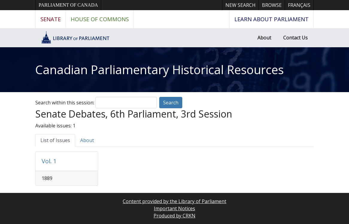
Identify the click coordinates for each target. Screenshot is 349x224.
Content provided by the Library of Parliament (174, 201)
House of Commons (100, 19)
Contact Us (295, 37)
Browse (272, 5)
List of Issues (55, 140)
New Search (240, 5)
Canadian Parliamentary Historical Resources (159, 69)
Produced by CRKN (174, 215)
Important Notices (174, 208)
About (264, 37)
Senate (50, 19)
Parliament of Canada (68, 4)
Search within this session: (64, 102)
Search (170, 102)
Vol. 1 (49, 161)
